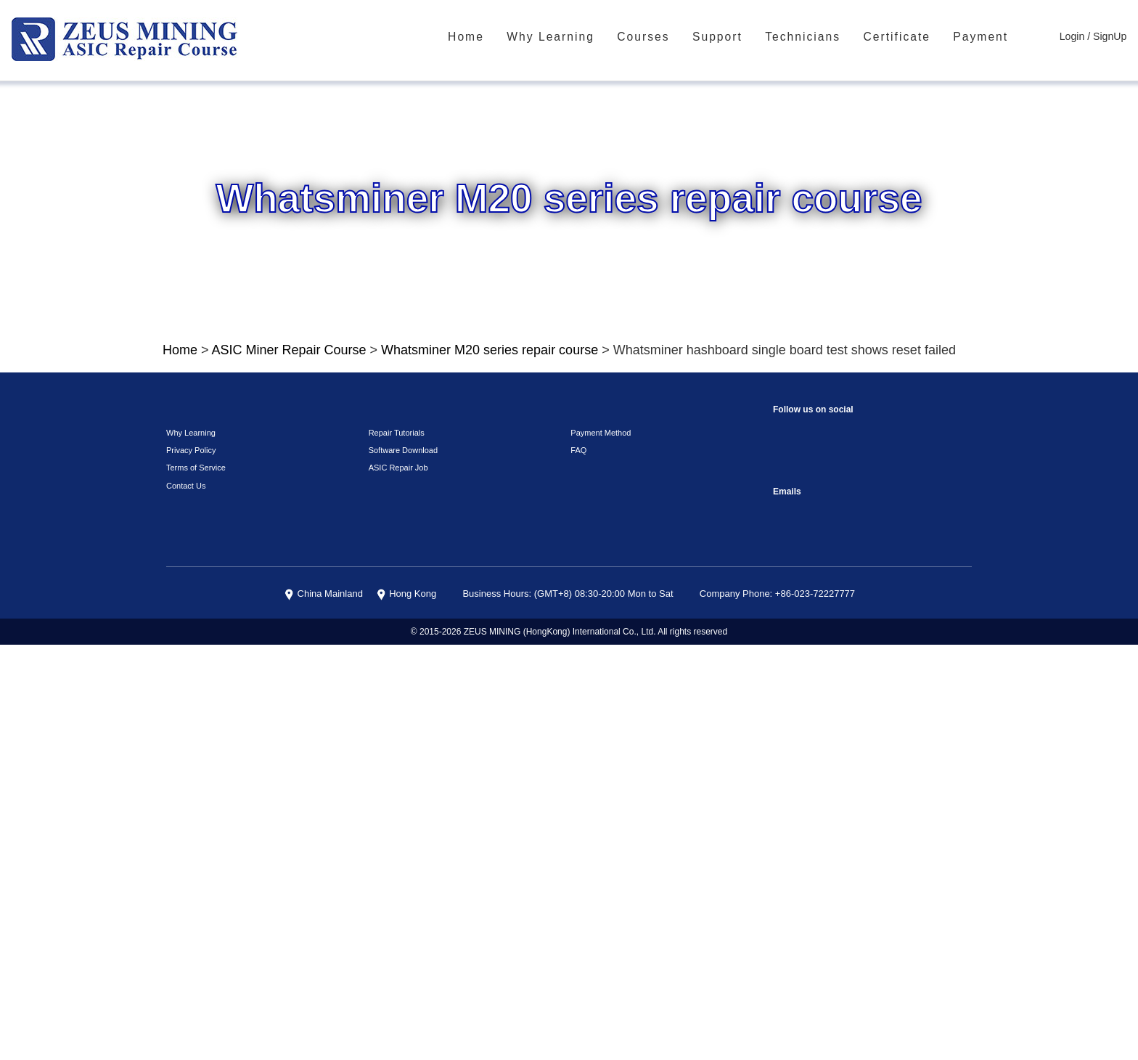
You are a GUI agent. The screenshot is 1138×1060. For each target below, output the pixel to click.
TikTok (901, 847)
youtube (872, 847)
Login (1076, 36)
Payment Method (598, 848)
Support (738, 37)
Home (501, 37)
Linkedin (814, 879)
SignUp (1111, 36)
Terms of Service (191, 883)
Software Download (400, 866)
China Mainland (359, 1010)
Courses (667, 37)
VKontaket (930, 847)
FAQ (576, 866)
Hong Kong (436, 1010)
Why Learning (580, 37)
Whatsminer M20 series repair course (466, 363)
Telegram (785, 879)
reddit (843, 847)
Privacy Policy (187, 866)
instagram (814, 847)
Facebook (785, 847)
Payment (989, 37)
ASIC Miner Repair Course (284, 363)
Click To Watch (635, 622)
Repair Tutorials (394, 848)
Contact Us (184, 902)
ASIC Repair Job (394, 883)
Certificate (907, 37)
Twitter (843, 879)
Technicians (819, 37)
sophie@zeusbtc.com (785, 929)
